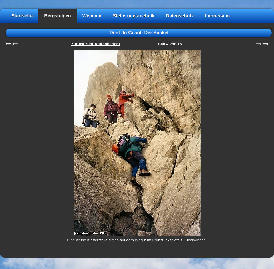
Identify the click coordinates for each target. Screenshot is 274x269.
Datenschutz (180, 15)
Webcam (92, 15)
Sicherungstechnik (133, 15)
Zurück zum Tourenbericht (95, 44)
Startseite (22, 15)
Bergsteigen (57, 15)
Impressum (217, 15)
